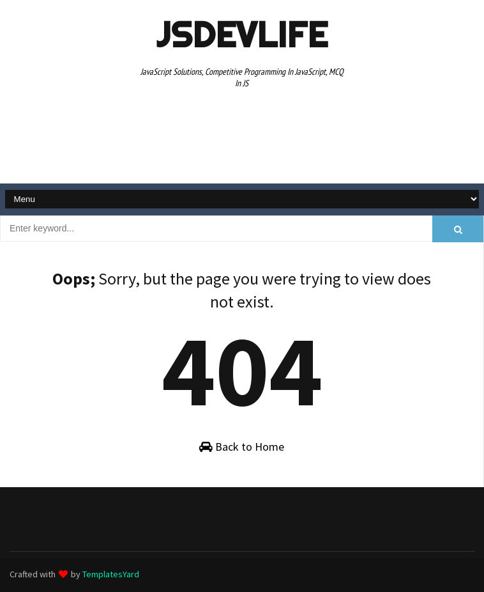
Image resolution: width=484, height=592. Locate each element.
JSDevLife (242, 34)
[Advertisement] (242, 138)
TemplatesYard (110, 574)
